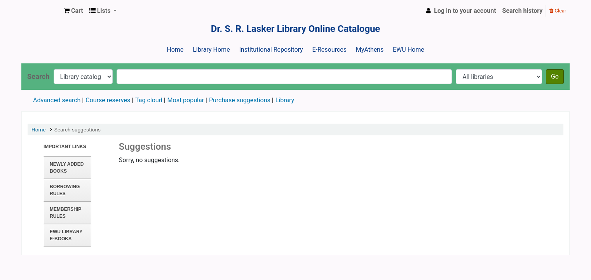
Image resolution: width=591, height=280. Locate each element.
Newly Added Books (67, 167)
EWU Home (408, 49)
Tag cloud (148, 100)
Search (38, 76)
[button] (73, 11)
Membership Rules (65, 212)
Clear (557, 11)
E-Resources (329, 49)
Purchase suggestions (239, 100)
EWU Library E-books (66, 235)
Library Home (211, 49)
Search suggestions (77, 129)
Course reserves (107, 100)
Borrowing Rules (65, 190)
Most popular (185, 100)
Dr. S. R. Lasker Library (41, 11)
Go (555, 76)
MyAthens (370, 49)
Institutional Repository (271, 49)
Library (284, 100)
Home (175, 49)
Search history (522, 10)
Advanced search (56, 100)
